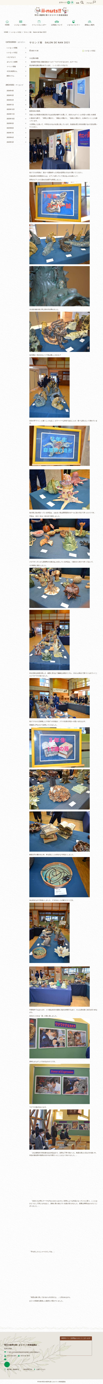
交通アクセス (40, 1369)
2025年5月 (10, 142)
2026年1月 (10, 105)
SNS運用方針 (27, 1369)
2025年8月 (10, 128)
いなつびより (11, 57)
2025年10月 (11, 119)
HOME (6, 32)
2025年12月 (11, 109)
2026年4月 (10, 91)
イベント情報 (11, 66)
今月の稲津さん (12, 71)
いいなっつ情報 (12, 48)
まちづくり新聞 (12, 62)
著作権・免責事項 (13, 1369)
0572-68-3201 (11, 1356)
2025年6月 (10, 137)
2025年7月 (10, 133)
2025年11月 (11, 114)
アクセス (90, 3)
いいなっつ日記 (16, 32)
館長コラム (10, 76)
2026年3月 (10, 95)
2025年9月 (10, 123)
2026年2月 (10, 100)
